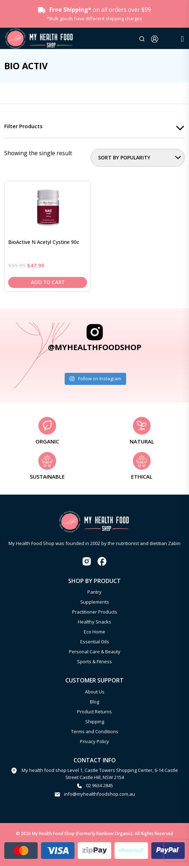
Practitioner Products (94, 612)
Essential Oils (94, 641)
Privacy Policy (94, 741)
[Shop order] (138, 158)
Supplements (94, 602)
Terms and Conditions (94, 731)
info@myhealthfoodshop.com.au (99, 794)
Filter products (23, 126)
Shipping (94, 721)
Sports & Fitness (94, 661)
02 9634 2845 (99, 785)
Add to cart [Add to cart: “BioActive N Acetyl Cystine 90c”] (48, 282)
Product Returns (94, 711)
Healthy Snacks (94, 622)
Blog (94, 701)
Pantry (94, 592)
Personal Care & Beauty (94, 651)
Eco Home (94, 631)
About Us (94, 691)
